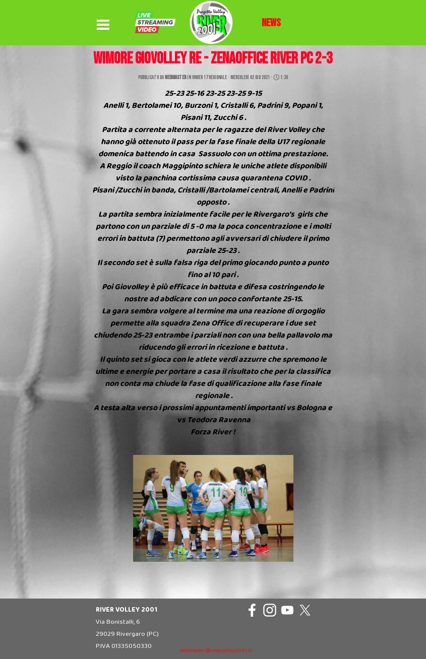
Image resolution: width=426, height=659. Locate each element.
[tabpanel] (271, 23)
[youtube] (287, 610)
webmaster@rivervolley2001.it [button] (216, 650)
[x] (305, 610)
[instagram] (269, 610)
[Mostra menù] (103, 25)
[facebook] (252, 610)
